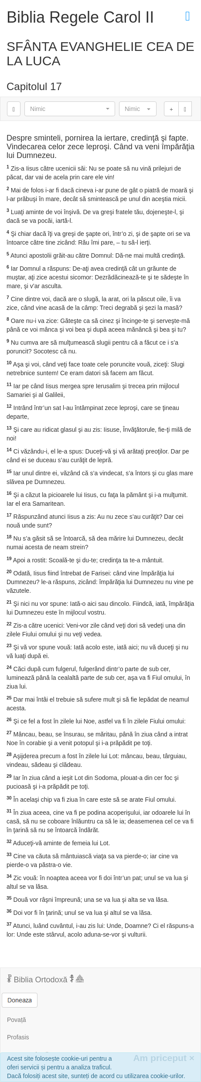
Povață (16, 1019)
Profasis (18, 1037)
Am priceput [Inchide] (163, 1057)
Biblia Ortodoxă (45, 979)
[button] (69, 108)
